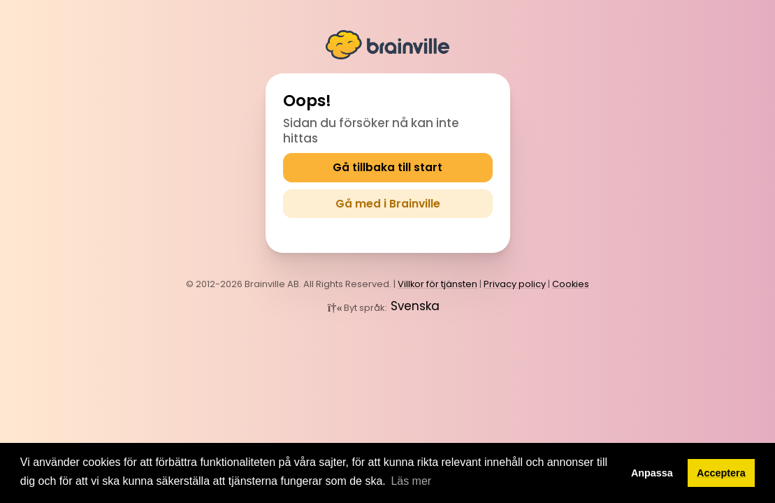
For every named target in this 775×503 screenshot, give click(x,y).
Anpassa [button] (652, 473)
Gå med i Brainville (387, 202)
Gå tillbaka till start (387, 167)
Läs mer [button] (411, 481)
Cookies (571, 282)
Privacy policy (515, 282)
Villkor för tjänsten (437, 282)
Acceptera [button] (721, 473)
